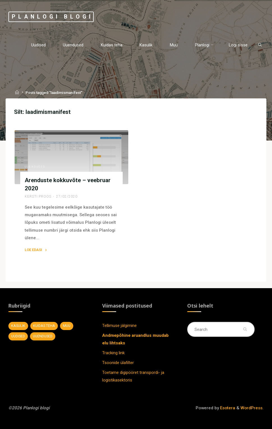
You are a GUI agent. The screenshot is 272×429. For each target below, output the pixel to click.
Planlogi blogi (52, 16)
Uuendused (35, 166)
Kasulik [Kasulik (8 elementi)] (18, 326)
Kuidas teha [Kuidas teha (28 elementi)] (44, 326)
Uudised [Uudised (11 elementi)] (18, 336)
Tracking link (113, 352)
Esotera (227, 407)
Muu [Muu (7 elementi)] (66, 326)
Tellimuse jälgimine (119, 325)
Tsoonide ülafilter (118, 362)
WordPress (251, 407)
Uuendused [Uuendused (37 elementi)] (42, 336)
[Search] (260, 45)
